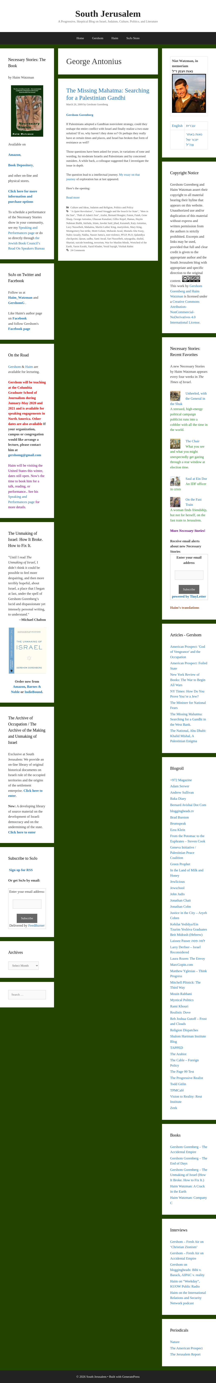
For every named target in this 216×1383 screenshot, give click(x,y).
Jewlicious (177, 882)
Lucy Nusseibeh (74, 227)
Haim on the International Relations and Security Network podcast (188, 1298)
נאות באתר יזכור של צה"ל (194, 139)
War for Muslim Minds (117, 242)
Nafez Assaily (73, 234)
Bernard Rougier (117, 215)
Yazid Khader (95, 246)
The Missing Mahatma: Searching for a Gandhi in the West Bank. (188, 719)
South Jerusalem (108, 14)
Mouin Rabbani (181, 994)
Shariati (70, 242)
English (177, 126)
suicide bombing (84, 242)
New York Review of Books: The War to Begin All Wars (187, 680)
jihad (116, 223)
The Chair (192, 441)
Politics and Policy (123, 207)
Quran (82, 238)
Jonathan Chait (180, 900)
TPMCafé (177, 1090)
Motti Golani (98, 231)
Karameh (125, 223)
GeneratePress (131, 1376)
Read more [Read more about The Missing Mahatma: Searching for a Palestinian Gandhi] (72, 197)
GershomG (16, 303)
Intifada (87, 223)
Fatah (137, 215)
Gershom (97, 38)
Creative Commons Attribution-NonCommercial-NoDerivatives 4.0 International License (184, 312)
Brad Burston (179, 817)
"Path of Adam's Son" (87, 215)
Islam (95, 223)
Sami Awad (100, 238)
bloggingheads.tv (182, 811)
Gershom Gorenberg (79, 114)
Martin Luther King (105, 227)
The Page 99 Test (182, 1072)
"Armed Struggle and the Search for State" (116, 211)
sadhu (90, 238)
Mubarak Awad (114, 231)
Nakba (85, 234)
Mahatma (89, 227)
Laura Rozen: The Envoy (187, 958)
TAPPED (176, 1048)
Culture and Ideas (80, 207)
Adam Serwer (179, 786)
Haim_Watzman (20, 297)
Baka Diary (178, 799)
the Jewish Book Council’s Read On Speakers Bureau (26, 243)
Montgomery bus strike (78, 231)
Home (80, 38)
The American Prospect (186, 1348)
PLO (130, 234)
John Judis (177, 894)
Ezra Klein (177, 830)
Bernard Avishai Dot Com (188, 805)
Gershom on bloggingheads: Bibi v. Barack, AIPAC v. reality (187, 1270)
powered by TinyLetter (189, 596)
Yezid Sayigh (110, 246)
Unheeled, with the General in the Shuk (188, 398)
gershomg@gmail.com (24, 455)
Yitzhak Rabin (125, 246)
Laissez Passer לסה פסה (187, 941)
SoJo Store (133, 38)
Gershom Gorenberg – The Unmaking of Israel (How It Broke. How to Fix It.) (188, 1175)
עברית (190, 126)
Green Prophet (180, 864)
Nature (175, 1342)
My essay (125, 174)
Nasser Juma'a (97, 234)
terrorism (99, 242)
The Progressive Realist (186, 1078)
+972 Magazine (181, 780)
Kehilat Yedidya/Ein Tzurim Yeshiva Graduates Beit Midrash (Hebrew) (188, 929)
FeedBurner (36, 925)
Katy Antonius (138, 223)
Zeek (173, 1108)
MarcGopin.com (181, 965)
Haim (114, 38)
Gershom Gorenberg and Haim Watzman (186, 291)
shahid (140, 238)
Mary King (135, 227)
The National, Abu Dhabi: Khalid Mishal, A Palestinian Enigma (188, 736)
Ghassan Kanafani (102, 219)
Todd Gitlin (178, 1084)
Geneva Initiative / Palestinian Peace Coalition (183, 852)
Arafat (103, 215)
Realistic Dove (180, 1012)
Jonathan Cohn (180, 906)
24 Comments (78, 250)
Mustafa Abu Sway (133, 231)
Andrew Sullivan (182, 792)
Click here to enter (22, 832)
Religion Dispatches (184, 1030)
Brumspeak (178, 823)
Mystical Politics (182, 1000)
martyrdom (123, 227)
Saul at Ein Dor (196, 479)
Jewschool (177, 888)
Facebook (19, 318)
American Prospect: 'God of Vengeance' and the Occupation (187, 652)
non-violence (113, 234)
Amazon (19, 687)
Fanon (130, 215)
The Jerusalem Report (185, 1354)
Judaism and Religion (101, 207)
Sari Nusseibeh (115, 238)
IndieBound (33, 692)
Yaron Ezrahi (80, 246)
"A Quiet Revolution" (82, 211)
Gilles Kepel (119, 219)
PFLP (124, 234)
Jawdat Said (106, 223)
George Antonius (82, 219)
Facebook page (19, 329)
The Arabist (178, 1054)
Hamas (130, 219)
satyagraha (129, 238)
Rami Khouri (179, 1006)
